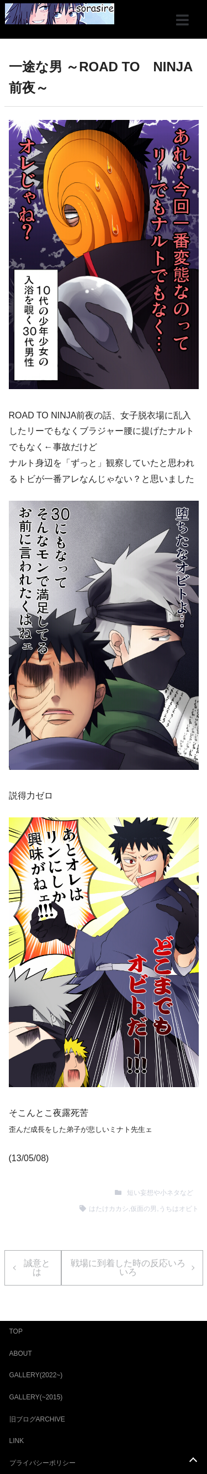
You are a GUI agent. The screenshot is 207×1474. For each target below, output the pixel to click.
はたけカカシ (109, 1209)
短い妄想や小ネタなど (160, 1193)
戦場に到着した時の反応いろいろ (128, 1267)
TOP (16, 1331)
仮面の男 (143, 1209)
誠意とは (37, 1267)
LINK (16, 1441)
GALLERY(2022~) (36, 1375)
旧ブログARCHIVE (37, 1419)
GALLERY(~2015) (36, 1397)
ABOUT (20, 1353)
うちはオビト (179, 1209)
